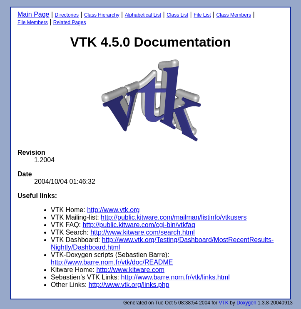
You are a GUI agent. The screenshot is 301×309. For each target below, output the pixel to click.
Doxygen (246, 303)
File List (202, 15)
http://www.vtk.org (113, 209)
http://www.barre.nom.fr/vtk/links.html (175, 277)
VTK (224, 303)
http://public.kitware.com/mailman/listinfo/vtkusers (173, 217)
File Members (32, 22)
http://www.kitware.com (130, 269)
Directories (67, 15)
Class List (177, 15)
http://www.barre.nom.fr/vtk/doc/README (112, 262)
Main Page (33, 14)
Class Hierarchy (101, 15)
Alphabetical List (143, 15)
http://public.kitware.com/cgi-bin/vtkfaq (138, 224)
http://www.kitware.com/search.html (142, 232)
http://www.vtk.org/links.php (129, 284)
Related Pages (69, 22)
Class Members (233, 15)
